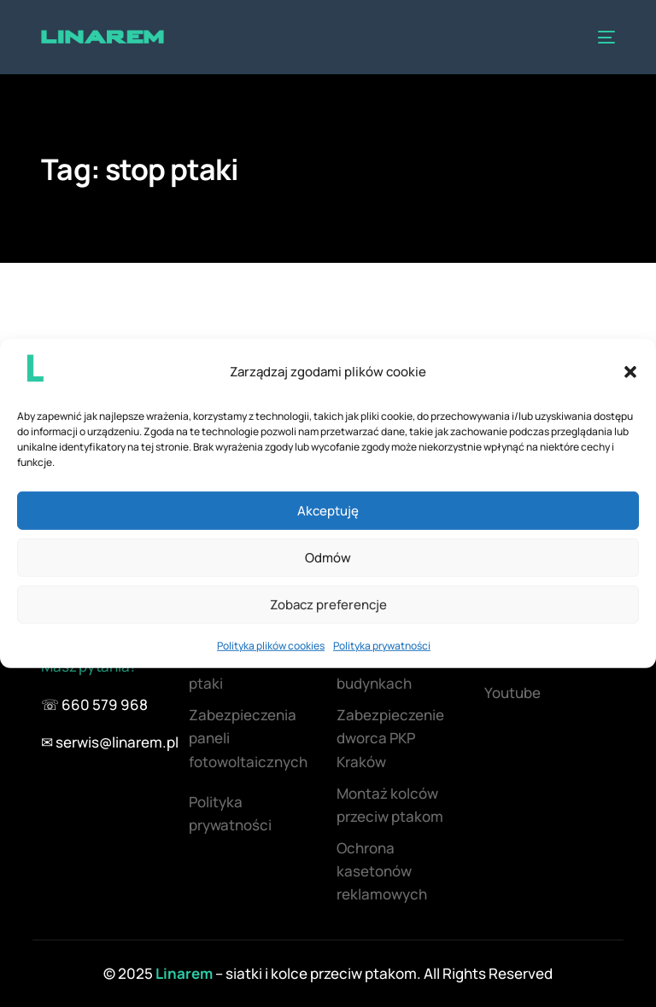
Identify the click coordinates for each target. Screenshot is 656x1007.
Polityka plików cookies (271, 645)
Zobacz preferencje (328, 605)
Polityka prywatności (381, 645)
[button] (630, 371)
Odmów (328, 558)
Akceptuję (328, 511)
